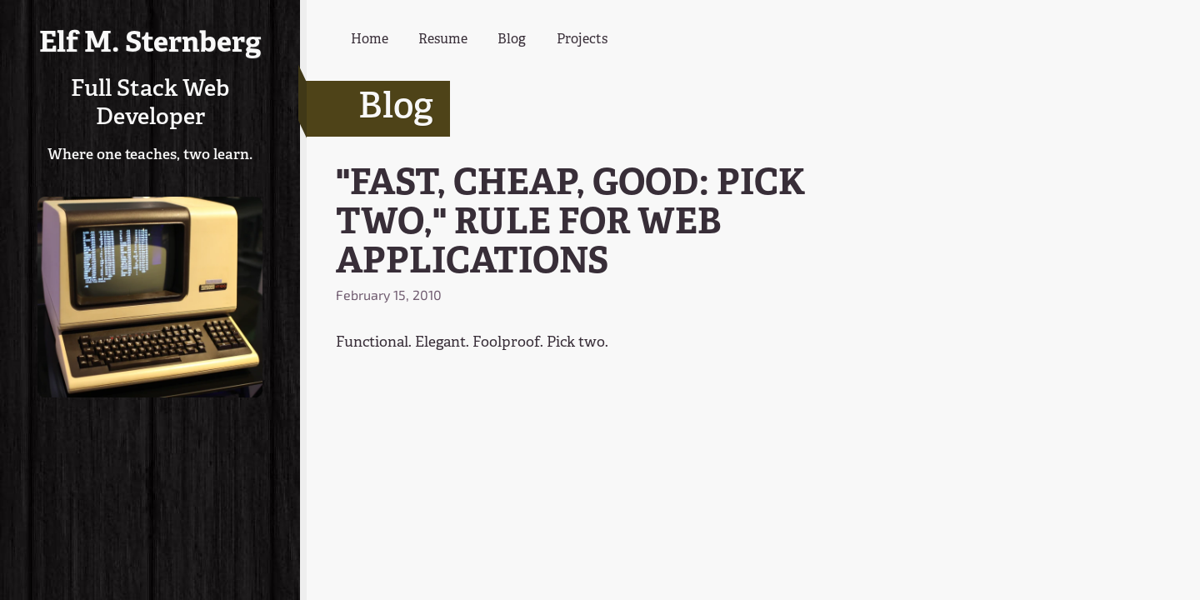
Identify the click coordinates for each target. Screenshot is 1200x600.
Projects (582, 40)
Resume (443, 40)
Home (369, 40)
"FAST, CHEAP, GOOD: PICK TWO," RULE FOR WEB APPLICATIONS (570, 224)
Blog (512, 40)
